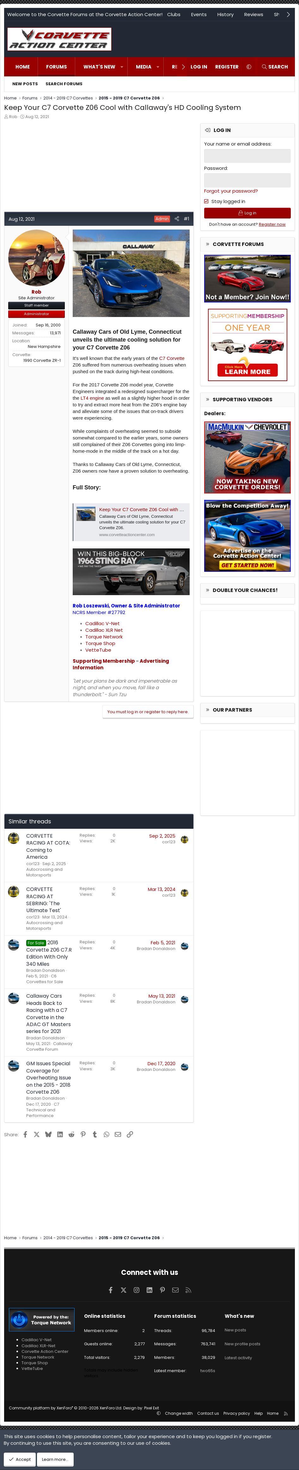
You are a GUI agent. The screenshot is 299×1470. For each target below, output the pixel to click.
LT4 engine (92, 398)
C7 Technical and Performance (42, 1110)
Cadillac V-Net (102, 623)
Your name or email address (237, 143)
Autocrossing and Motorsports (44, 872)
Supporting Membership (104, 661)
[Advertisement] (99, 167)
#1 (186, 218)
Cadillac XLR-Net (38, 1346)
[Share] (176, 218)
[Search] (275, 66)
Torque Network (104, 636)
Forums (56, 66)
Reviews (253, 14)
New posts (25, 84)
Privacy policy (236, 1413)
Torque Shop (100, 643)
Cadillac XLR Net (104, 630)
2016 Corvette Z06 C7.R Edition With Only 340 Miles (49, 953)
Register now (272, 227)
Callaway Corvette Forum (49, 1046)
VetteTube (98, 650)
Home (22, 66)
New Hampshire (44, 347)
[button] (121, 66)
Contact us (208, 1413)
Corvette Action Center (45, 1351)
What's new (99, 66)
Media (143, 66)
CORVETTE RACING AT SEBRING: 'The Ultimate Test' (43, 900)
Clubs (173, 14)
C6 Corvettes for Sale (44, 979)
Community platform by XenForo (65, 1408)
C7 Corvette (172, 358)
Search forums (64, 84)
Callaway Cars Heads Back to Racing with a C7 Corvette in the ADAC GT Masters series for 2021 (48, 1013)
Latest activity (238, 1350)
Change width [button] (179, 1413)
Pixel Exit (151, 1408)
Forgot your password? (231, 190)
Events (199, 14)
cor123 (33, 864)
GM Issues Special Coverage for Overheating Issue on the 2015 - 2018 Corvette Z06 (48, 1078)
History (225, 14)
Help (258, 1413)
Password (215, 167)
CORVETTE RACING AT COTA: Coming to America (48, 846)
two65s (207, 1371)
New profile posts (242, 1338)
